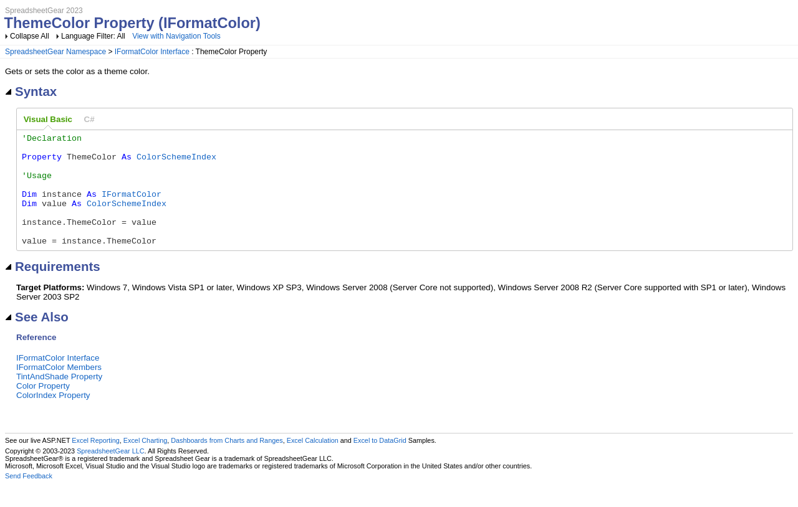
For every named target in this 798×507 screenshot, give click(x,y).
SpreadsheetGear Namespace (55, 51)
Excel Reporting (95, 463)
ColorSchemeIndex (176, 162)
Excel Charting (145, 463)
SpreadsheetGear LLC (110, 473)
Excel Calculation (313, 463)
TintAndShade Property (59, 399)
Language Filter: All (94, 36)
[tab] (48, 120)
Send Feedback (28, 498)
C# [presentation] (89, 119)
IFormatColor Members (59, 389)
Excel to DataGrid (379, 463)
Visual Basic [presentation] (48, 119)
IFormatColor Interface (152, 51)
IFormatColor (131, 206)
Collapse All (29, 36)
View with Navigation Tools (176, 36)
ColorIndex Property (53, 417)
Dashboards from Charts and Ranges (226, 463)
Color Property (43, 408)
